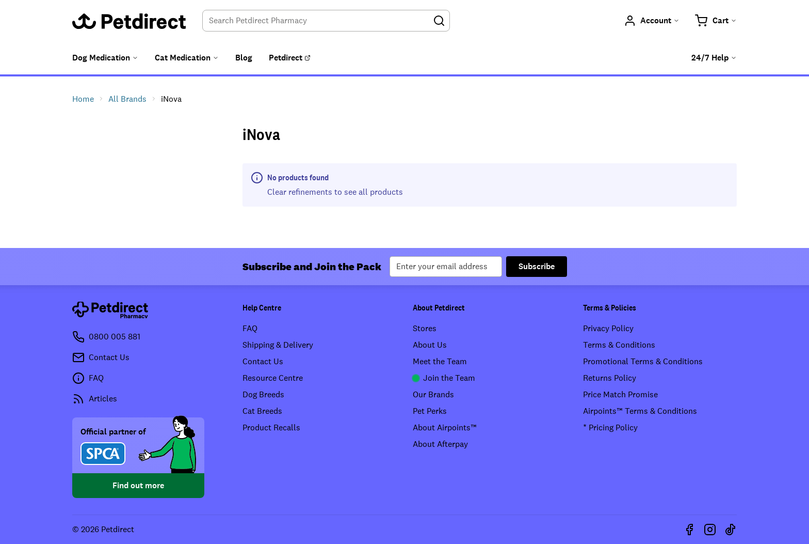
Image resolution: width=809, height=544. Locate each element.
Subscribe (537, 266)
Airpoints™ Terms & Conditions (640, 411)
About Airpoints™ (445, 427)
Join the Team (444, 377)
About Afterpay (440, 444)
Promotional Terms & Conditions (643, 361)
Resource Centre (272, 377)
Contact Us (262, 361)
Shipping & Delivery (277, 344)
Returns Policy (609, 377)
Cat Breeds (262, 411)
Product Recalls (271, 427)
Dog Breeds (263, 394)
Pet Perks (430, 411)
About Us (430, 344)
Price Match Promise (620, 394)
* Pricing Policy (610, 427)
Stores (424, 328)
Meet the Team (440, 361)
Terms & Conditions (619, 344)
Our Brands (433, 394)
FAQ (249, 328)
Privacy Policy (608, 328)
